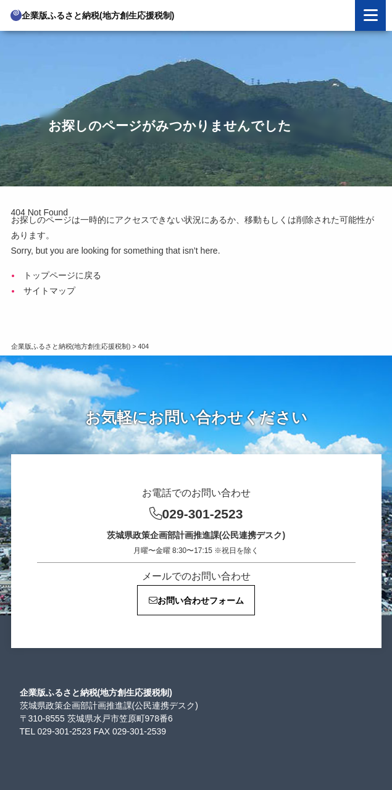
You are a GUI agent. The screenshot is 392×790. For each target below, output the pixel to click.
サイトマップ (49, 291)
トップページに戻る (62, 275)
